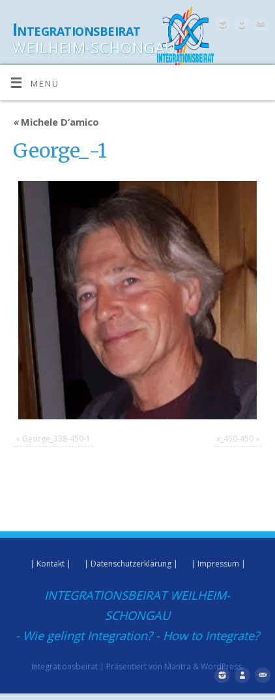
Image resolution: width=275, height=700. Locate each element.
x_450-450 (234, 438)
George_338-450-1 (56, 438)
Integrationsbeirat (76, 29)
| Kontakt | (50, 563)
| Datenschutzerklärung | (131, 563)
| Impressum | (218, 563)
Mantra (177, 666)
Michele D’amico (56, 121)
